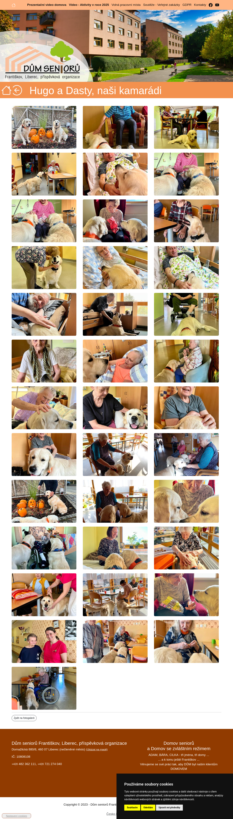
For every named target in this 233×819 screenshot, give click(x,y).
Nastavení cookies (16, 816)
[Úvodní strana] (14, 5)
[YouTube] (217, 5)
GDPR (187, 4)
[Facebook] (210, 5)
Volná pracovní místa (125, 4)
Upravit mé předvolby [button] (169, 807)
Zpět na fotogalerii (24, 718)
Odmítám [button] (148, 807)
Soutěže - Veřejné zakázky (161, 4)
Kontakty (200, 4)
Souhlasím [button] (132, 807)
